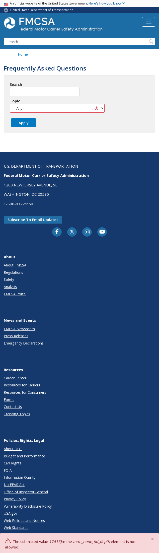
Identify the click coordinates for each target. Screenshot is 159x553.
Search (16, 84)
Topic (15, 100)
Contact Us (13, 406)
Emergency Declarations (24, 343)
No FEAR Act (14, 484)
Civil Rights (12, 463)
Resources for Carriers (22, 385)
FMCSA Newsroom (19, 328)
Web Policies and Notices (24, 520)
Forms (9, 399)
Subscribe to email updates (33, 219)
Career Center (15, 378)
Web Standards (16, 527)
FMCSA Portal (15, 294)
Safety (9, 279)
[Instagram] (87, 232)
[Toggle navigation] (148, 22)
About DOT (13, 448)
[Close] (152, 538)
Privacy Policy (15, 499)
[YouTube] (102, 232)
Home (23, 54)
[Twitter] (72, 231)
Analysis (10, 286)
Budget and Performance (24, 456)
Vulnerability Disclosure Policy (28, 506)
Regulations (13, 272)
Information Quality (19, 477)
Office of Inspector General (26, 492)
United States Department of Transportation (41, 10)
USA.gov (11, 513)
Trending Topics (17, 413)
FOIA (8, 470)
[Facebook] (57, 232)
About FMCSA (15, 265)
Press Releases (16, 335)
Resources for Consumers (25, 392)
